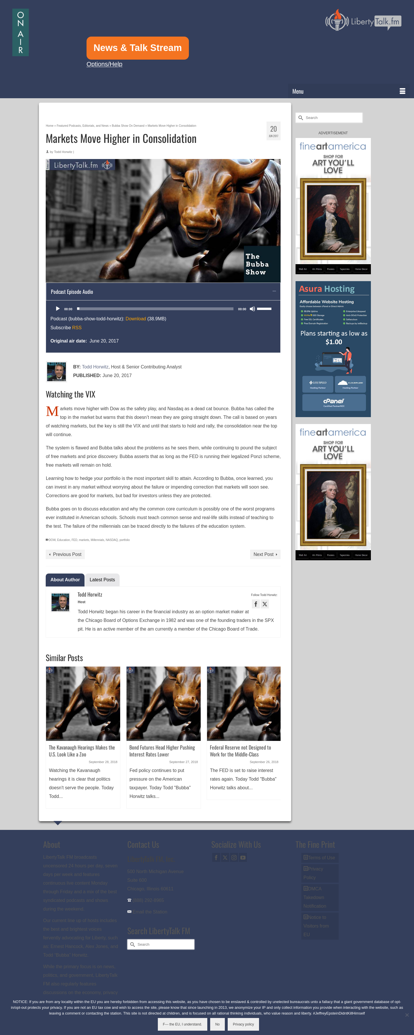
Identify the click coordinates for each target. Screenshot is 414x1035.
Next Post (263, 554)
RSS (77, 327)
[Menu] (349, 91)
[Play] (58, 309)
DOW (52, 540)
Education (63, 540)
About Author (65, 579)
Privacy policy (243, 1024)
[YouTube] (243, 857)
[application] (163, 309)
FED (74, 540)
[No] (407, 1015)
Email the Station (150, 911)
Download (136, 318)
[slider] (155, 308)
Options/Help (104, 64)
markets (84, 540)
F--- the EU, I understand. (182, 1024)
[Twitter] (225, 857)
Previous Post (67, 554)
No (217, 1024)
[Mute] (252, 309)
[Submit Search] (300, 118)
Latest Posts (102, 579)
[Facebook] (216, 857)
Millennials (97, 540)
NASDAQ (112, 540)
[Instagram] (234, 857)
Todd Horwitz (63, 152)
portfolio (125, 540)
